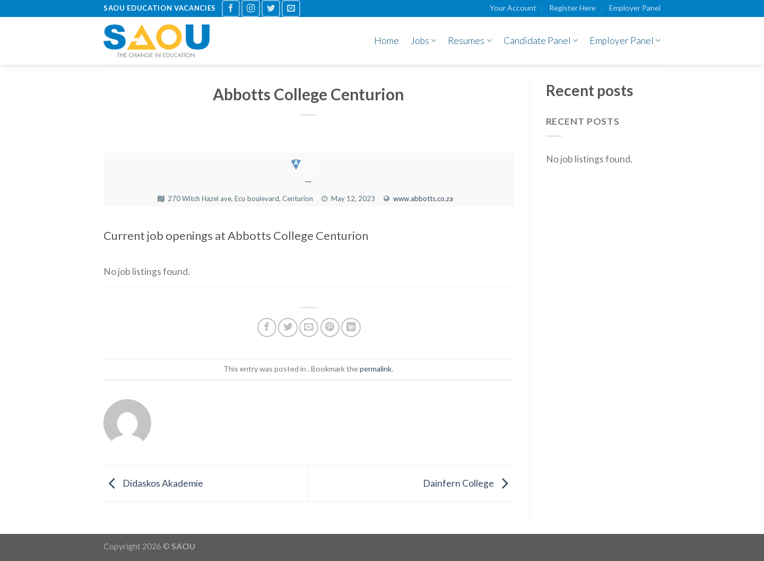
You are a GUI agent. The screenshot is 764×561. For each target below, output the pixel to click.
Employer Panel (635, 7)
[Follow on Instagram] (250, 8)
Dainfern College (468, 482)
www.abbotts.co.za (423, 198)
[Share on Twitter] (287, 327)
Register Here (572, 7)
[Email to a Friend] (308, 327)
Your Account (513, 7)
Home (386, 40)
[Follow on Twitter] (271, 8)
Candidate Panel (540, 40)
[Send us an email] (291, 8)
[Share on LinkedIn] (350, 327)
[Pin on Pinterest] (330, 327)
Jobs (423, 40)
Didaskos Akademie (153, 482)
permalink (376, 368)
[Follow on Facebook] (231, 8)
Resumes (469, 40)
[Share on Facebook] (266, 327)
